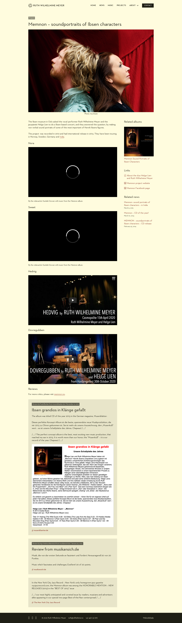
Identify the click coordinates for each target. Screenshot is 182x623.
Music (110, 5)
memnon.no (59, 394)
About (132, 5)
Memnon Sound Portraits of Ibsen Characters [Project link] (137, 160)
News (101, 5)
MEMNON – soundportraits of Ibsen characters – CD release (138, 222)
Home (93, 5)
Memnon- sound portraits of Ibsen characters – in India (137, 203)
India (62, 137)
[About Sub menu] (138, 5)
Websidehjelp (148, 618)
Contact (148, 5)
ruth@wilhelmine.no (75, 618)
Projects (121, 5)
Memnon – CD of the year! (136, 213)
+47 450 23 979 (92, 618)
